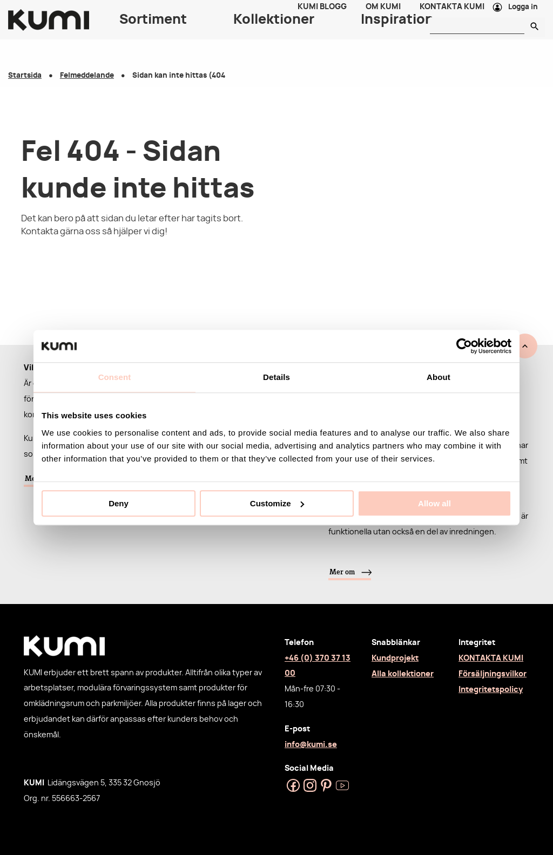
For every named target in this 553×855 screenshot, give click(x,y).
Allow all (434, 503)
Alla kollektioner (403, 674)
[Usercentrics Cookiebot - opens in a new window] (464, 346)
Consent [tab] (114, 377)
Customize (277, 503)
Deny (119, 503)
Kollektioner (273, 32)
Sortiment (153, 32)
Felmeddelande (87, 75)
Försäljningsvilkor (492, 674)
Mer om (342, 571)
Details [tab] (276, 377)
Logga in (523, 13)
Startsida (25, 75)
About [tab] (438, 377)
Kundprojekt (395, 658)
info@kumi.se (311, 745)
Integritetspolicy (490, 690)
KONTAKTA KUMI (490, 658)
